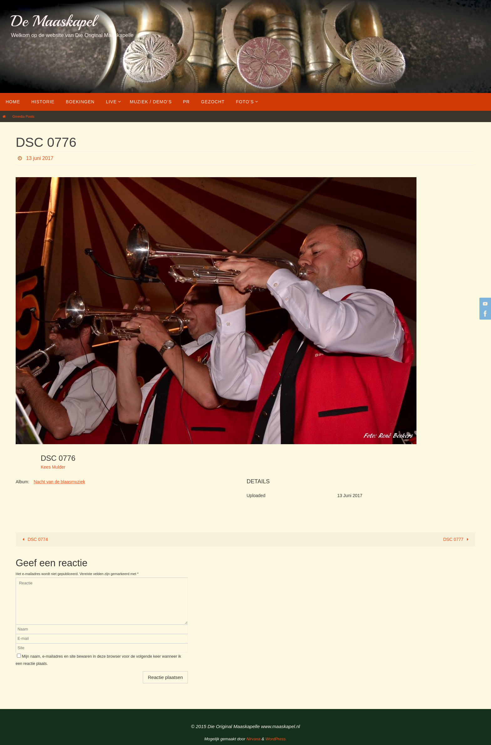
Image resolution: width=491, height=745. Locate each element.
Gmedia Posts (23, 116)
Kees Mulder (53, 467)
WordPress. (276, 739)
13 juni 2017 (39, 158)
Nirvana (253, 739)
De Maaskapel (53, 21)
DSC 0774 (34, 539)
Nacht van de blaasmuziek (59, 481)
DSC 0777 (457, 539)
